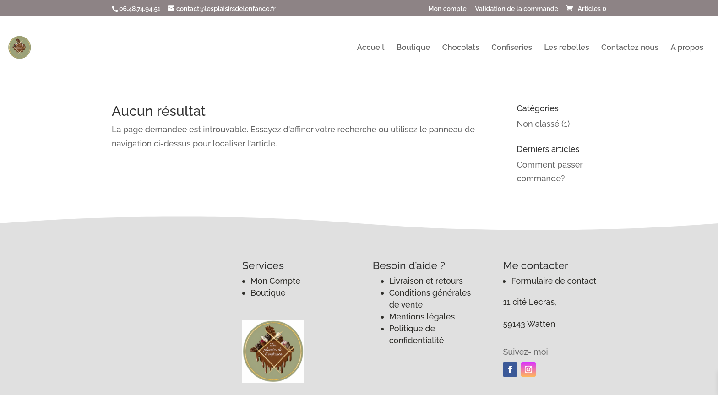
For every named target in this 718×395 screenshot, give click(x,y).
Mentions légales (422, 316)
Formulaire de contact (553, 281)
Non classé (538, 124)
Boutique (413, 48)
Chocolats (460, 48)
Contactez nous (629, 48)
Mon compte (447, 8)
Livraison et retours (426, 281)
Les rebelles (566, 48)
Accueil (371, 48)
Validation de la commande (516, 8)
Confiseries (511, 48)
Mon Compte (275, 281)
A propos (686, 48)
